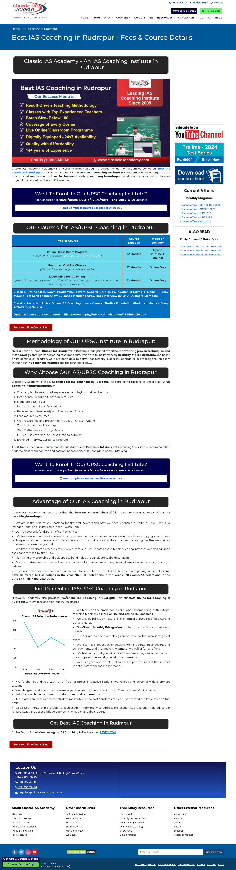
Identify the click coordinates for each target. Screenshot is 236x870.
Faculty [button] (139, 17)
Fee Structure (19, 834)
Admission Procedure (24, 826)
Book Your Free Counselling (31, 327)
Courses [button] (122, 17)
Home (16, 28)
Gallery (178, 822)
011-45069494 (27, 787)
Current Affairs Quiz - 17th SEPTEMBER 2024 (200, 246)
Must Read (126, 814)
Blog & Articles (128, 834)
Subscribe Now (213, 852)
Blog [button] (218, 17)
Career (201, 864)
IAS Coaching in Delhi (132, 822)
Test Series (72, 822)
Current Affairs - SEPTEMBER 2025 (200, 205)
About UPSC (180, 814)
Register (217, 3)
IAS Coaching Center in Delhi (82, 256)
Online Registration (184, 11)
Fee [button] (151, 17)
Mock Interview (74, 830)
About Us (17, 814)
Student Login (198, 3)
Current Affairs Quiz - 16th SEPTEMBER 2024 (200, 250)
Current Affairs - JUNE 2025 (196, 217)
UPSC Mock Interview (102, 295)
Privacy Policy (73, 818)
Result (177, 826)
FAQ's (221, 864)
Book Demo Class (210, 11)
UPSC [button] (107, 17)
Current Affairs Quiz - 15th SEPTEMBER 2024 (200, 254)
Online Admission (76, 814)
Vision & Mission (21, 822)
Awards (178, 818)
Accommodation (167, 864)
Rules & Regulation (22, 830)
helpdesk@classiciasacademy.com (41, 792)
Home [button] (84, 17)
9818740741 (108, 732)
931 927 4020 (178, 3)
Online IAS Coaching (131, 826)
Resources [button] (165, 17)
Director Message (21, 818)
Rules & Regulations (145, 864)
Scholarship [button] (187, 17)
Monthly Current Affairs (133, 818)
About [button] (96, 17)
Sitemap (211, 864)
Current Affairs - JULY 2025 (195, 213)
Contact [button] (206, 17)
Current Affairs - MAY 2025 (195, 221)
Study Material (74, 826)
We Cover (71, 834)
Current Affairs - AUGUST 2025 (197, 209)
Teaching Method (184, 834)
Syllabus (178, 830)
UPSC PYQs (126, 830)
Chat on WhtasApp (21, 864)
